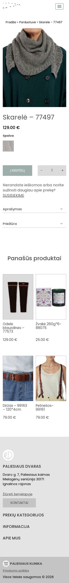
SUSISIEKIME (13, 195)
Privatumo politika (16, 571)
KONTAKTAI (19, 502)
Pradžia (11, 22)
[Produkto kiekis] (52, 170)
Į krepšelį (17, 170)
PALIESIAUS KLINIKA (22, 563)
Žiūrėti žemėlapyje (17, 494)
